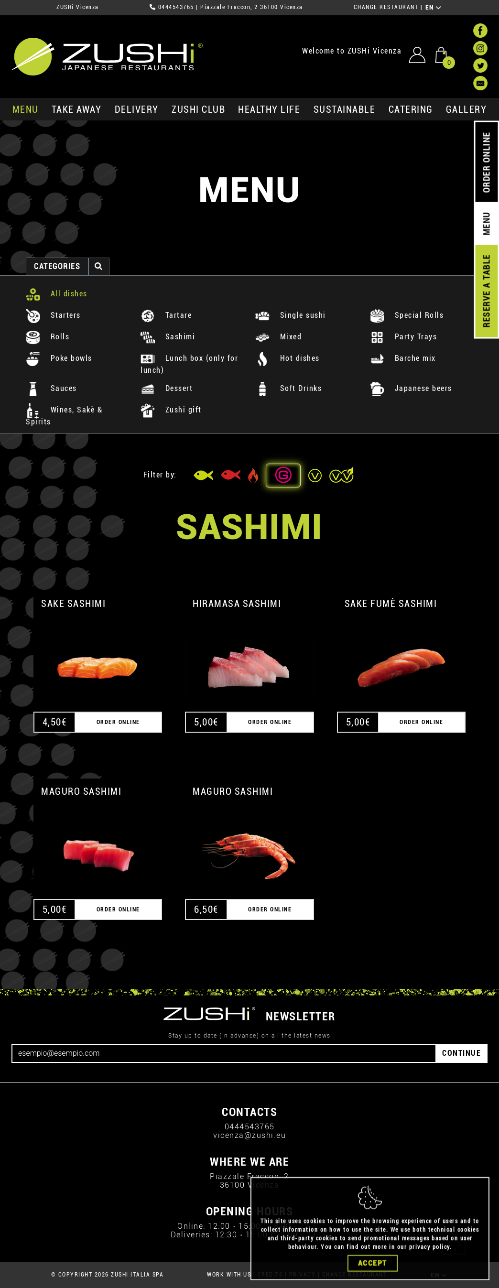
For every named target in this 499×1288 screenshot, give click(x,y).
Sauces (51, 388)
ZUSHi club (198, 109)
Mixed (278, 336)
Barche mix (403, 358)
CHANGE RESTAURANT (386, 7)
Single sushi (290, 315)
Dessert (167, 388)
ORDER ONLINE (486, 162)
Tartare (166, 315)
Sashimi (168, 336)
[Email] (223, 1053)
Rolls (47, 336)
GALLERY (466, 109)
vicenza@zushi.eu (249, 1135)
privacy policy (429, 1264)
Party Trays (403, 336)
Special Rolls (407, 315)
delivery (137, 109)
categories (57, 266)
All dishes (56, 293)
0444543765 (176, 7)
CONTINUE (461, 1053)
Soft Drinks (288, 388)
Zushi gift (171, 409)
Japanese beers (411, 388)
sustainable (345, 109)
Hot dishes (287, 358)
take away (77, 109)
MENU (25, 109)
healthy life (269, 109)
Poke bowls (59, 358)
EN (433, 7)
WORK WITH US (229, 1274)
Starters (53, 315)
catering (411, 109)
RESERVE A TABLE (486, 291)
